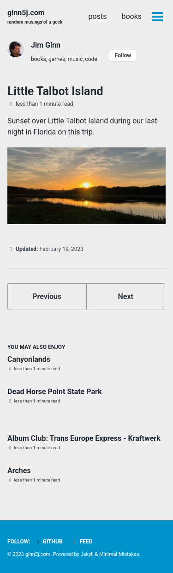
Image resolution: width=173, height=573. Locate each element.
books (131, 16)
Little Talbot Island (55, 91)
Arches (19, 470)
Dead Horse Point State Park (54, 391)
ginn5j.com (34, 16)
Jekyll (87, 554)
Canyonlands (28, 359)
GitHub (49, 541)
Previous (46, 296)
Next (125, 296)
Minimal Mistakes (119, 554)
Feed (82, 541)
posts (98, 16)
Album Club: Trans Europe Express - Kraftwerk (84, 438)
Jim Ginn (45, 45)
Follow (123, 55)
